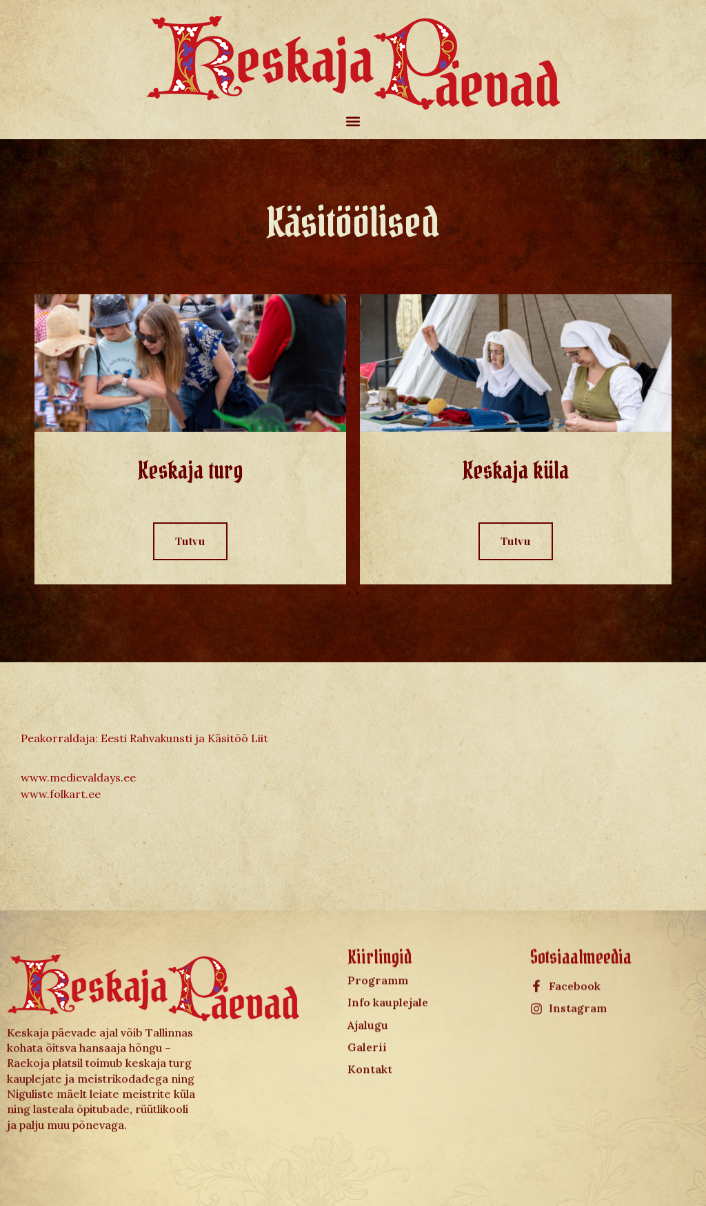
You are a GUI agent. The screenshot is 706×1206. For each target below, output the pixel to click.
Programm (377, 931)
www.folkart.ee (61, 794)
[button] (353, 121)
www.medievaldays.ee (78, 777)
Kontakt (369, 1021)
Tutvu (190, 541)
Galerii (367, 998)
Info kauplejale (387, 953)
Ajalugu (367, 976)
